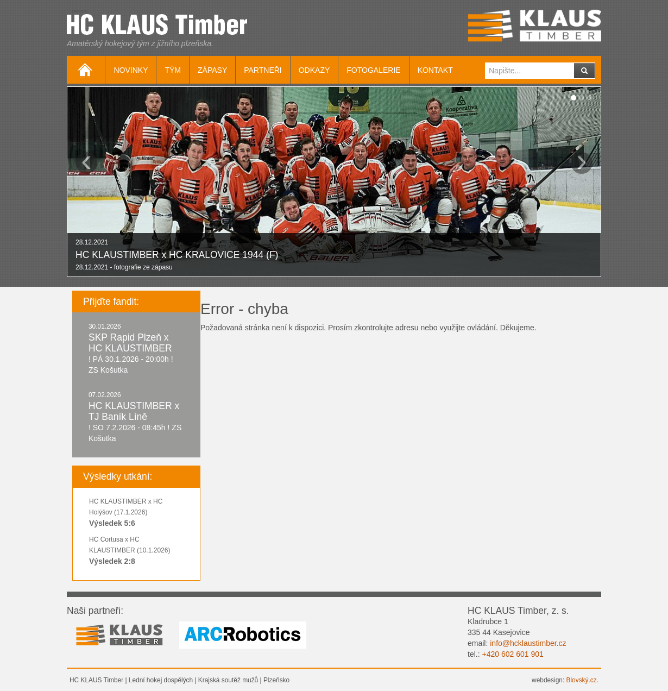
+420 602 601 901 (512, 654)
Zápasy (212, 70)
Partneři (263, 70)
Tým (173, 70)
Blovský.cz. (582, 680)
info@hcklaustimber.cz (528, 643)
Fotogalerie (373, 70)
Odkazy (314, 70)
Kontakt (435, 70)
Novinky (131, 70)
